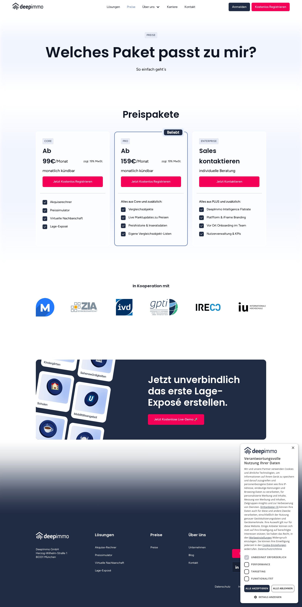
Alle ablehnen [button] (283, 588)
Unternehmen (197, 547)
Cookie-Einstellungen (274, 545)
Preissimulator (103, 555)
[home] (58, 7)
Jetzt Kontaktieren (229, 181)
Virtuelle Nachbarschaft (109, 562)
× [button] (292, 448)
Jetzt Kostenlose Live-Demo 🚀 (176, 419)
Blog (191, 555)
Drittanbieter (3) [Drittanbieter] (269, 507)
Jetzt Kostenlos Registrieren (72, 181)
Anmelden (239, 7)
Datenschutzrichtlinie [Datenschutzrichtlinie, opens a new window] (270, 549)
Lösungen (113, 7)
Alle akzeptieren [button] (257, 588)
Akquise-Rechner (105, 547)
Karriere (172, 7)
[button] (151, 7)
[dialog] (269, 523)
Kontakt (190, 7)
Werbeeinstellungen (260, 537)
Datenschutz (222, 586)
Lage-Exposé (103, 570)
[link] (239, 7)
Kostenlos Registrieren (270, 7)
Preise (131, 7)
